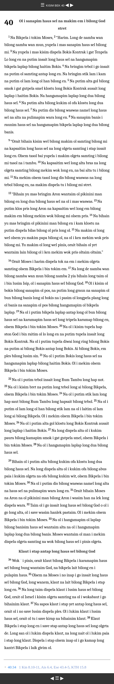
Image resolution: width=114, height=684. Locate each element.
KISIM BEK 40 (55, 5)
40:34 (12, 667)
